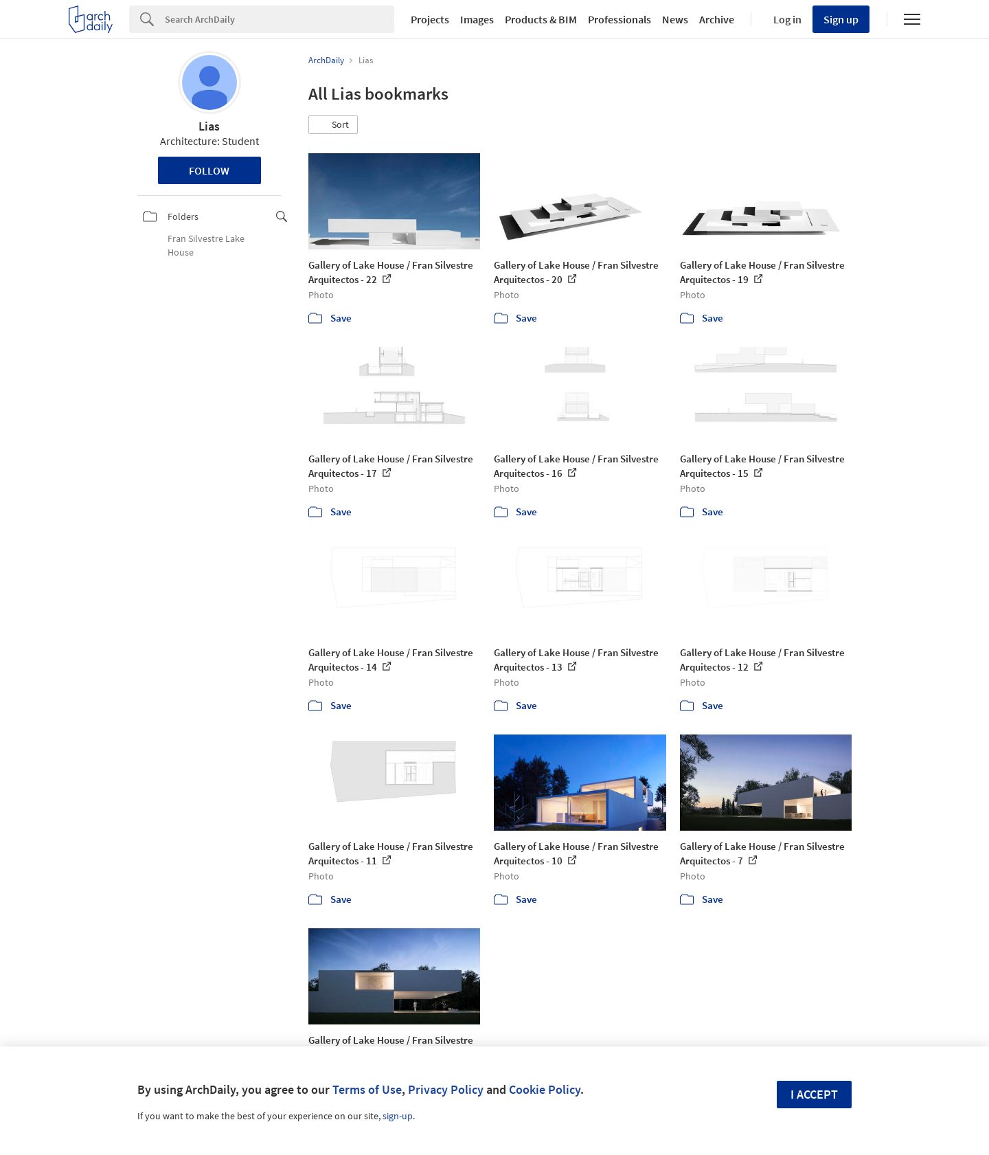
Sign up (841, 19)
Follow (209, 170)
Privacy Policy (446, 1089)
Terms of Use (367, 1089)
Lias (209, 126)
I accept (814, 1094)
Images (477, 19)
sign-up (398, 1116)
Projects (430, 19)
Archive (716, 19)
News (675, 19)
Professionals (619, 19)
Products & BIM (541, 19)
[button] (333, 125)
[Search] (279, 19)
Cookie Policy (544, 1089)
